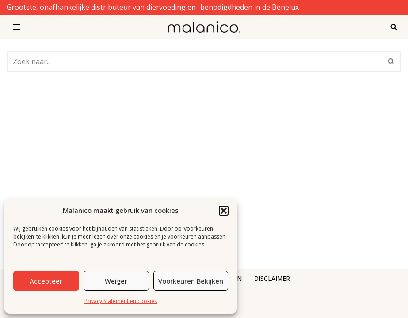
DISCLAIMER (272, 278)
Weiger (116, 280)
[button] (223, 210)
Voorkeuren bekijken (190, 280)
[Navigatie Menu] (17, 27)
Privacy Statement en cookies (120, 301)
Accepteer (46, 280)
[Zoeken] (393, 26)
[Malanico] (204, 27)
